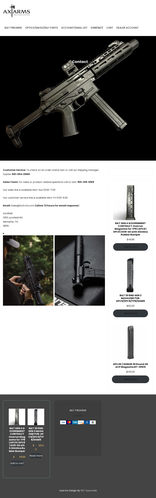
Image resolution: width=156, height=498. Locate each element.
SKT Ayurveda (89, 490)
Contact (78, 415)
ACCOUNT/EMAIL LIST (74, 27)
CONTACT (97, 27)
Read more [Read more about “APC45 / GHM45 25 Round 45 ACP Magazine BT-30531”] (130, 379)
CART (109, 27)
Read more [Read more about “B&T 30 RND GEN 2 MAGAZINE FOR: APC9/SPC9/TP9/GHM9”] (130, 313)
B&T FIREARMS (13, 27)
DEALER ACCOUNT (127, 27)
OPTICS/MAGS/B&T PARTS (41, 27)
